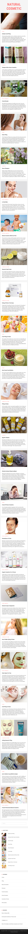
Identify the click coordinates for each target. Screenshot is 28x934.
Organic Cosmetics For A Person (9, 572)
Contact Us (13, 931)
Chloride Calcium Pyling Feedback (9, 471)
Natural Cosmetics (5, 884)
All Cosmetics (4, 902)
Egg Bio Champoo (5, 437)
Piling (3, 31)
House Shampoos (5, 168)
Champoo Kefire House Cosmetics (9, 67)
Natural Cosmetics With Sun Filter (9, 235)
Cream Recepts (5, 101)
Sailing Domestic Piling (7, 740)
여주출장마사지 (5, 920)
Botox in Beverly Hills (5, 913)
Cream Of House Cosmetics (8, 504)
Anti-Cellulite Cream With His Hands (10, 774)
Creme (3, 367)
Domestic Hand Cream (6, 269)
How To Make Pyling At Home (8, 639)
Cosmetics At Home (5, 300)
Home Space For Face (6, 673)
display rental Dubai (9, 923)
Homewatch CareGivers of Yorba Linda (9, 916)
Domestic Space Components (8, 605)
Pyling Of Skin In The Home (8, 303)
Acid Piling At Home (6, 706)
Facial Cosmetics (5, 98)
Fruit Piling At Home (6, 336)
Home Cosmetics (5, 603)
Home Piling (4, 134)
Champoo (4, 65)
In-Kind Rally (5, 202)
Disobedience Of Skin (6, 538)
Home (16, 931)
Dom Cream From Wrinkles (7, 370)
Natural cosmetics (5, 233)
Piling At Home (5, 404)
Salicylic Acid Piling (6, 33)
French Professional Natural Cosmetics (10, 807)
